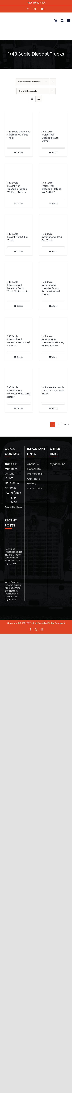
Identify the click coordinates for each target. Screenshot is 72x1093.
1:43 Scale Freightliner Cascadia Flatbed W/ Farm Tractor (17, 187)
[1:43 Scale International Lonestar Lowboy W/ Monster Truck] (53, 324)
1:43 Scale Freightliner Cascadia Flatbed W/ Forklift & (51, 187)
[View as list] (39, 99)
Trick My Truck (37, 623)
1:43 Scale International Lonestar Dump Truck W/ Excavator (18, 286)
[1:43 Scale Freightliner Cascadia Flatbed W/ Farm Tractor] (19, 170)
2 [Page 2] (58, 424)
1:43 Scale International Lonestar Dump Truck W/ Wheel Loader (51, 288)
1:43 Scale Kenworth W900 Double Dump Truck (53, 390)
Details (20, 152)
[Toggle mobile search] (62, 20)
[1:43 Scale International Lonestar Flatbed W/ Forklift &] (19, 324)
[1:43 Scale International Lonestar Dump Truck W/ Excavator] (19, 269)
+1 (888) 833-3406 (36, 2)
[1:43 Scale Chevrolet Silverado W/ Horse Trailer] (19, 119)
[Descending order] (53, 81)
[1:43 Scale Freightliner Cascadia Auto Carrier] (53, 119)
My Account (34, 488)
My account (57, 464)
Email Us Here (13, 507)
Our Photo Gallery (33, 481)
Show (28, 91)
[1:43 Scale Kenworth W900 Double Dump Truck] (53, 375)
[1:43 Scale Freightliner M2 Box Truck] (19, 221)
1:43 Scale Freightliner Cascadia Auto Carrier (50, 136)
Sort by (29, 81)
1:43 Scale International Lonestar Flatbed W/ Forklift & (18, 341)
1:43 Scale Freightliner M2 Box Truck (17, 237)
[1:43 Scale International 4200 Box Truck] (53, 221)
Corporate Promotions (34, 471)
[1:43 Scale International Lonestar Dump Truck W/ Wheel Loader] (53, 269)
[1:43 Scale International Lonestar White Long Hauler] (19, 375)
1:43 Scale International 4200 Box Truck (52, 237)
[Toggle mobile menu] (68, 20)
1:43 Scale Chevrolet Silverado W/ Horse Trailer (18, 134)
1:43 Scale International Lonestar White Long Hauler (18, 392)
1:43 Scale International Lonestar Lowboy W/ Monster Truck (53, 341)
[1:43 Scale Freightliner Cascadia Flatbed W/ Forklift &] (53, 170)
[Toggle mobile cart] (55, 20)
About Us (33, 464)
